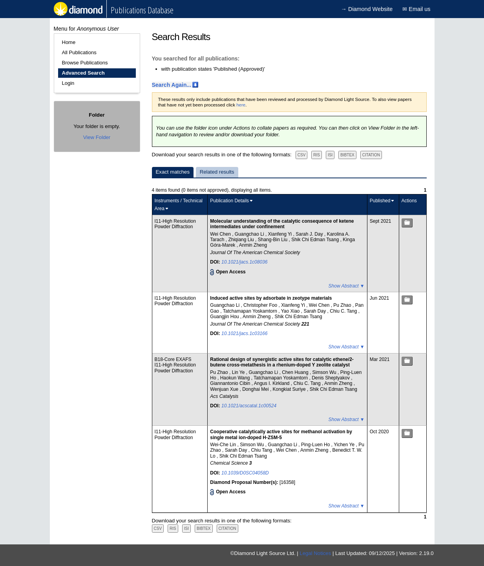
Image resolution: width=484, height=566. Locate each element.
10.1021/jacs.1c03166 (244, 333)
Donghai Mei (256, 389)
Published (380, 200)
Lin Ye (239, 372)
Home (69, 42)
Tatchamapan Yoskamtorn (250, 311)
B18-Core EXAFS (173, 359)
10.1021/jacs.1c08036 (244, 262)
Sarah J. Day (310, 234)
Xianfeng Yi (280, 234)
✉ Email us (416, 9)
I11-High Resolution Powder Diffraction (175, 223)
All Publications (79, 52)
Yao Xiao (291, 311)
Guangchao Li (250, 234)
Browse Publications (85, 63)
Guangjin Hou (225, 316)
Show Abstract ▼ (347, 286)
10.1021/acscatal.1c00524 (248, 405)
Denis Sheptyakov (331, 378)
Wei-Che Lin (223, 444)
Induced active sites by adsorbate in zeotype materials (271, 298)
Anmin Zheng (253, 245)
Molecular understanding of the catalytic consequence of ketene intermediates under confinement (282, 223)
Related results (217, 172)
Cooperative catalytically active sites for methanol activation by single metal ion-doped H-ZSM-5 (281, 434)
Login (68, 83)
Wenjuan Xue (224, 389)
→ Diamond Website (367, 9)
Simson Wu (325, 372)
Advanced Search (83, 73)
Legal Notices (315, 553)
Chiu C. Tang (344, 311)
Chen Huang (296, 372)
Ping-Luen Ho (316, 444)
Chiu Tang (262, 450)
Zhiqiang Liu (241, 239)
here (240, 105)
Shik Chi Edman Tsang (315, 239)
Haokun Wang (235, 378)
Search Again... (172, 85)
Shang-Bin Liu (273, 239)
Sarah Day (315, 311)
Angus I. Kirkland (272, 383)
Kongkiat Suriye (290, 389)
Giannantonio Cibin (230, 383)
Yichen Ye (345, 444)
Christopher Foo (260, 305)
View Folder (96, 137)
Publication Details (229, 200)
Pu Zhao (342, 305)
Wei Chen (221, 234)
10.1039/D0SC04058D (245, 473)
